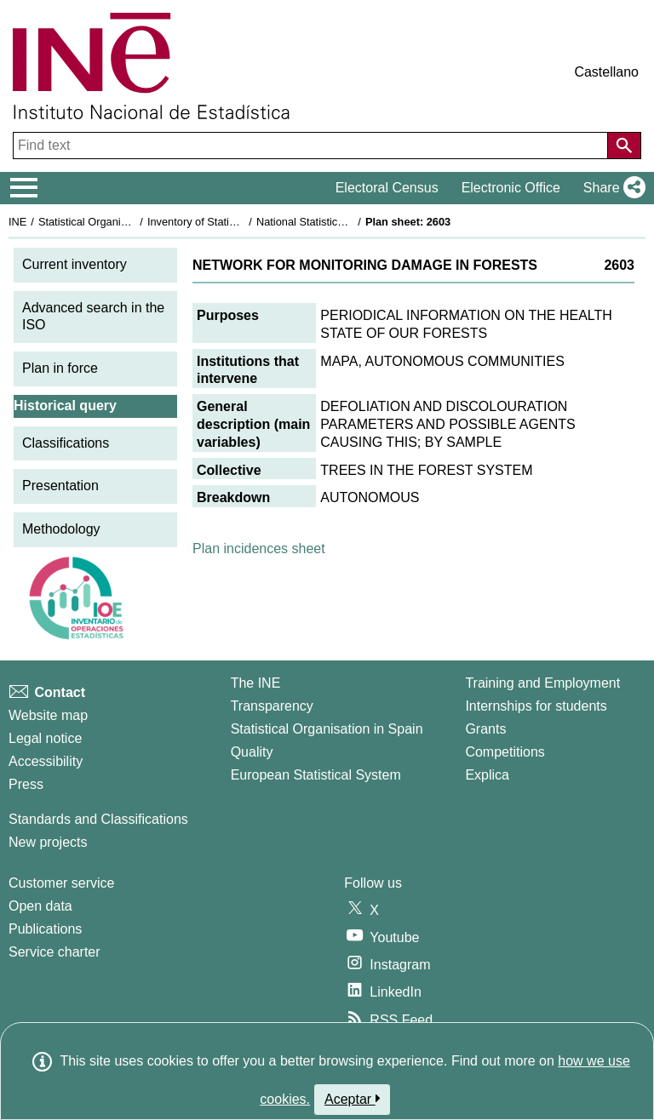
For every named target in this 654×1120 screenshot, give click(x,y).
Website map (48, 715)
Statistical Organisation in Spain (115, 221)
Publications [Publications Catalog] (45, 929)
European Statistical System (316, 775)
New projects (48, 842)
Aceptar (352, 1098)
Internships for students (535, 706)
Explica (487, 775)
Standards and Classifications (98, 819)
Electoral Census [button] (387, 187)
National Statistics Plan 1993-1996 (339, 221)
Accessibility (46, 761)
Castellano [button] (606, 72)
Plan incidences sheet (258, 548)
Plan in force (60, 368)
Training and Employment (542, 683)
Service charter (54, 952)
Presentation (60, 485)
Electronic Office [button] (511, 187)
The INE (256, 683)
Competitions (504, 752)
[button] (611, 188)
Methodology (61, 529)
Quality (252, 752)
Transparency (272, 706)
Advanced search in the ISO (93, 316)
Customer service (61, 883)
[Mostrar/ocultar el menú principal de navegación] (24, 188)
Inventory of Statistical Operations (228, 221)
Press (26, 784)
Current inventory (74, 264)
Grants (485, 729)
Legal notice (45, 738)
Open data (40, 906)
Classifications (65, 443)
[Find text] (312, 145)
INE (17, 221)
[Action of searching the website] (624, 145)
